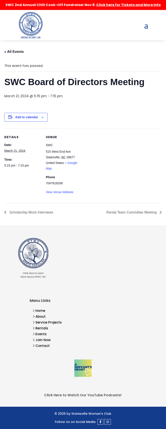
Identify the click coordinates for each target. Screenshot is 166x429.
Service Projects (48, 322)
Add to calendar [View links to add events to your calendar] (26, 117)
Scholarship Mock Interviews (30, 212)
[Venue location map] (110, 158)
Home (40, 310)
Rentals (41, 328)
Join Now (43, 340)
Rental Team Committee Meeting (132, 212)
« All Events (14, 51)
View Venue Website (59, 192)
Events (41, 334)
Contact (42, 345)
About (40, 316)
